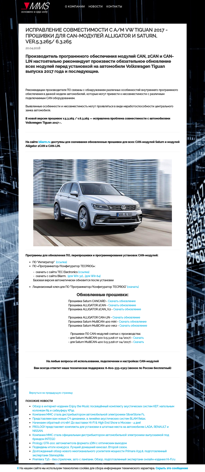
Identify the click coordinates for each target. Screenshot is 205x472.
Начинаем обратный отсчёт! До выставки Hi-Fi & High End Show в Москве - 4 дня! (86, 422)
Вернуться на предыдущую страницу (51, 392)
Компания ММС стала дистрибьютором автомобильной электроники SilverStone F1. (88, 414)
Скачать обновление (122, 301)
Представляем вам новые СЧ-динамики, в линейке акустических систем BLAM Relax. (89, 418)
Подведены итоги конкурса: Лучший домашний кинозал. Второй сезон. (79, 447)
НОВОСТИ (96, 6)
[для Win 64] (93, 276)
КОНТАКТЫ (114, 6)
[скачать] (133, 287)
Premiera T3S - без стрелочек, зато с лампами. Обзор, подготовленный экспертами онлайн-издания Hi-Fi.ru (103, 459)
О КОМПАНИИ (75, 6)
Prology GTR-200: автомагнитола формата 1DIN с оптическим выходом (79, 443)
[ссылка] (61, 262)
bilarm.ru (44, 142)
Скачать (138, 337)
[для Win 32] (75, 276)
